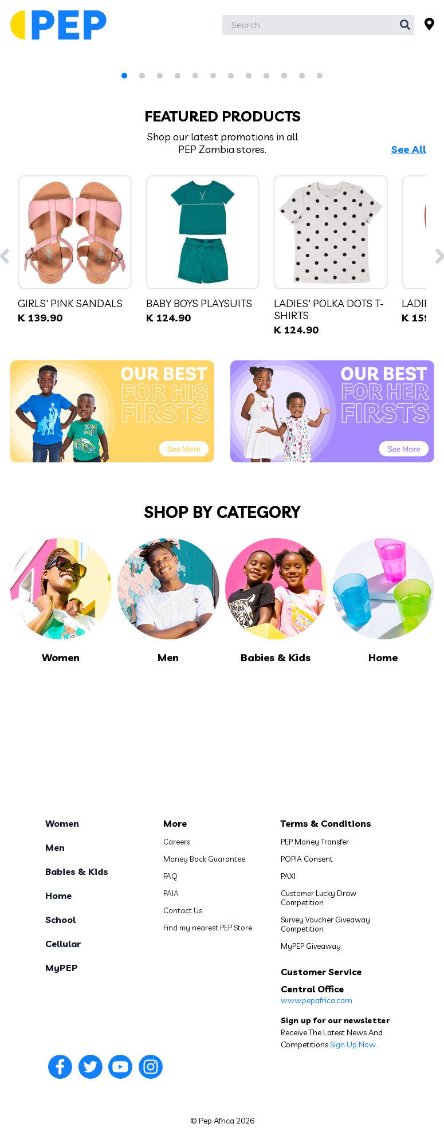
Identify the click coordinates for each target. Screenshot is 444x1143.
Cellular (63, 943)
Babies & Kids (76, 871)
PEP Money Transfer (315, 841)
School (60, 919)
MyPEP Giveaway (311, 945)
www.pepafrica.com (316, 1000)
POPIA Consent (307, 858)
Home (58, 895)
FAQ (170, 876)
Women (62, 823)
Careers (176, 841)
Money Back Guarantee (204, 858)
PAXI (288, 876)
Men (55, 847)
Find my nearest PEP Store (207, 927)
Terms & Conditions (326, 823)
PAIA (171, 893)
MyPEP (61, 967)
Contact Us (182, 910)
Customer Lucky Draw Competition (318, 898)
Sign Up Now (352, 1044)
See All (408, 149)
